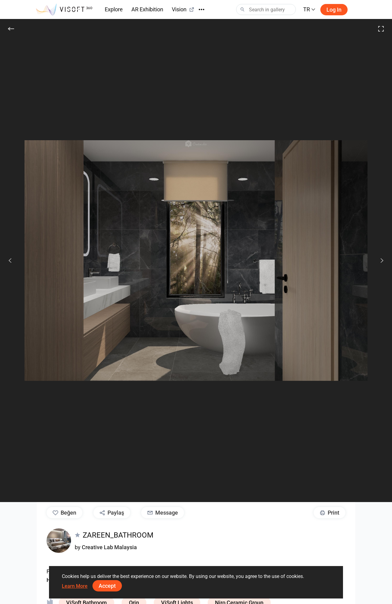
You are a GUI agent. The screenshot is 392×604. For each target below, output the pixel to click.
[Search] (266, 9)
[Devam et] (378, 260)
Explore (114, 9)
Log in (333, 9)
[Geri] (11, 28)
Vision (183, 9)
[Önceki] (10, 260)
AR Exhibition (147, 9)
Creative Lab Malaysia (109, 547)
